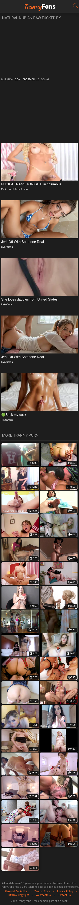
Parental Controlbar (16, 891)
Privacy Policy (65, 891)
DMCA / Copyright (18, 895)
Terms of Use (42, 891)
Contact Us (64, 895)
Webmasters (43, 895)
